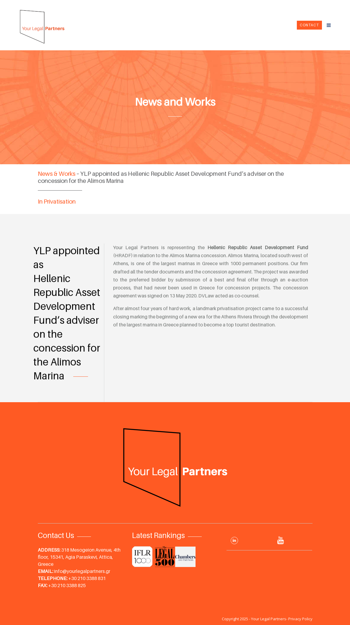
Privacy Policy (300, 618)
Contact (309, 25)
